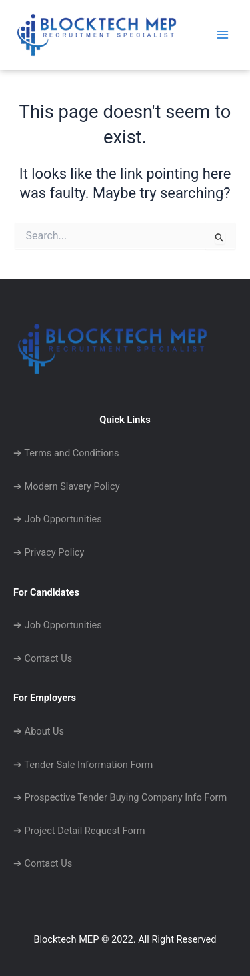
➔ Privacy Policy (48, 552)
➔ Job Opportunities (57, 519)
